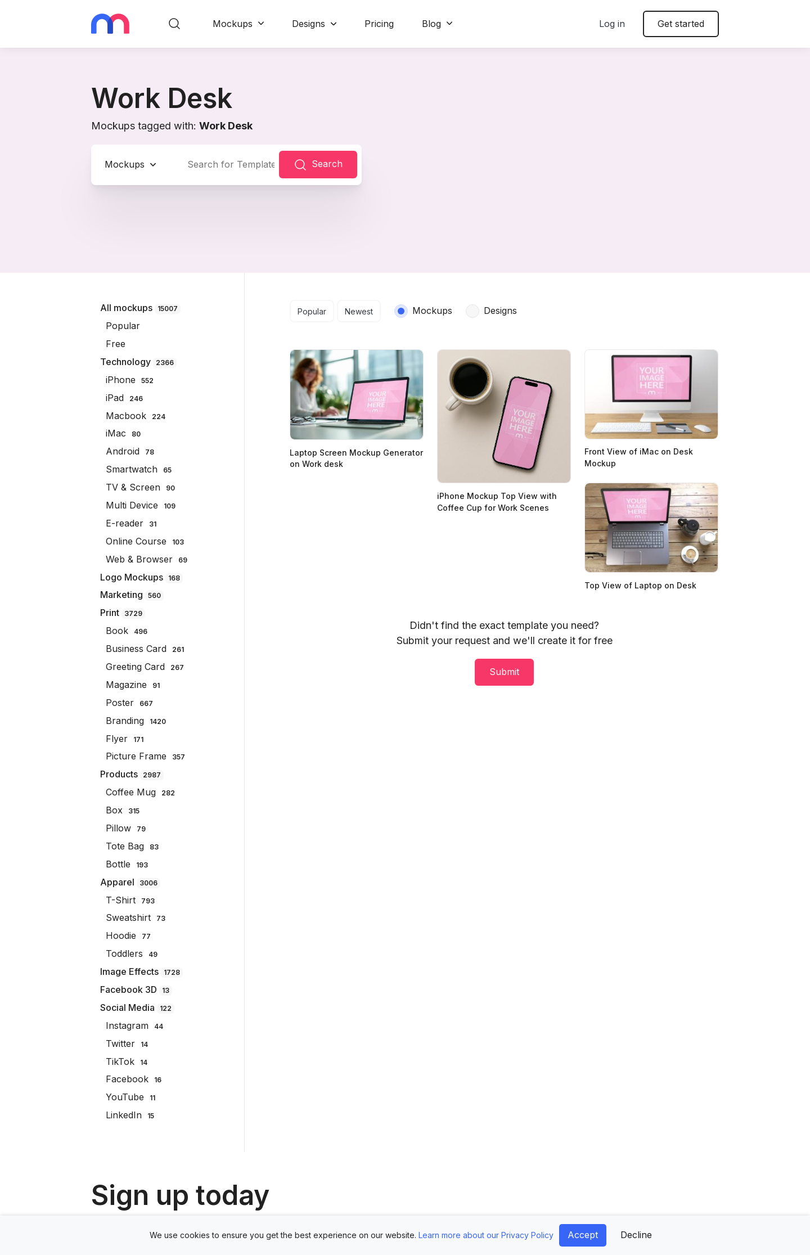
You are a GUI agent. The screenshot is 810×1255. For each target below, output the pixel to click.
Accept (583, 1234)
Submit (504, 671)
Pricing (379, 23)
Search (318, 165)
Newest (359, 311)
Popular (312, 311)
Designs (308, 23)
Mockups (233, 23)
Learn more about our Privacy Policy (486, 1235)
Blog (431, 23)
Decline (636, 1234)
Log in (612, 23)
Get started (681, 23)
